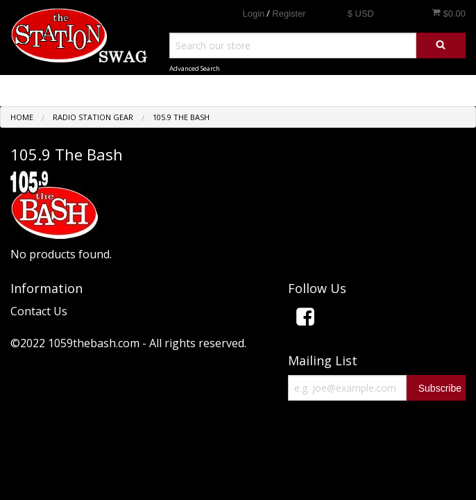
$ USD (361, 13)
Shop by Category (415, 90)
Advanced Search (194, 68)
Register (288, 13)
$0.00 (449, 13)
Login (253, 13)
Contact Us (38, 311)
